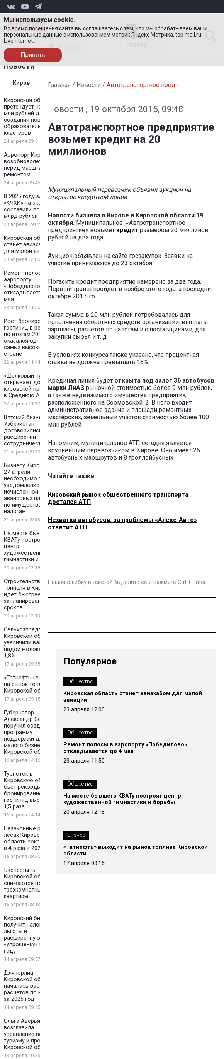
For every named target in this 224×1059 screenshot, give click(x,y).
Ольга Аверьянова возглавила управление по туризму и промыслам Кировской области (32, 1034)
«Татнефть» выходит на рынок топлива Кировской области (31, 684)
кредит (127, 230)
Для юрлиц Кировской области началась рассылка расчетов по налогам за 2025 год (32, 986)
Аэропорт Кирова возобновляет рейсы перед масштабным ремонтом (31, 165)
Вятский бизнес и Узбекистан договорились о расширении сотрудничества (26, 430)
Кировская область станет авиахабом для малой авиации (30, 244)
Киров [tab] (21, 83)
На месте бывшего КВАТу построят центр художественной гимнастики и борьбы (122, 799)
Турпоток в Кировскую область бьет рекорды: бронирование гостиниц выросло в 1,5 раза (31, 790)
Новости (88, 85)
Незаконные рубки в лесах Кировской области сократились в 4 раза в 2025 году (32, 838)
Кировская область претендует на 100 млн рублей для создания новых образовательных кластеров (30, 116)
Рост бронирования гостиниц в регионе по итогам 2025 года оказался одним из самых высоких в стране (31, 337)
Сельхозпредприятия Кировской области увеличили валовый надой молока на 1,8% (32, 642)
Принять (33, 55)
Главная (59, 85)
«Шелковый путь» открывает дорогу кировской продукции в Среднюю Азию (32, 386)
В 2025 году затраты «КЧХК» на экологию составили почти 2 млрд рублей (31, 206)
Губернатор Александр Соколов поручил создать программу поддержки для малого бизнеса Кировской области (30, 732)
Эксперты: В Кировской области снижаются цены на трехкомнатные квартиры (30, 883)
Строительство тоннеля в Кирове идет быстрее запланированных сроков (27, 594)
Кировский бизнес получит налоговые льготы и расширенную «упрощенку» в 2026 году (30, 934)
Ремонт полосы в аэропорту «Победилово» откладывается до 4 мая (31, 286)
